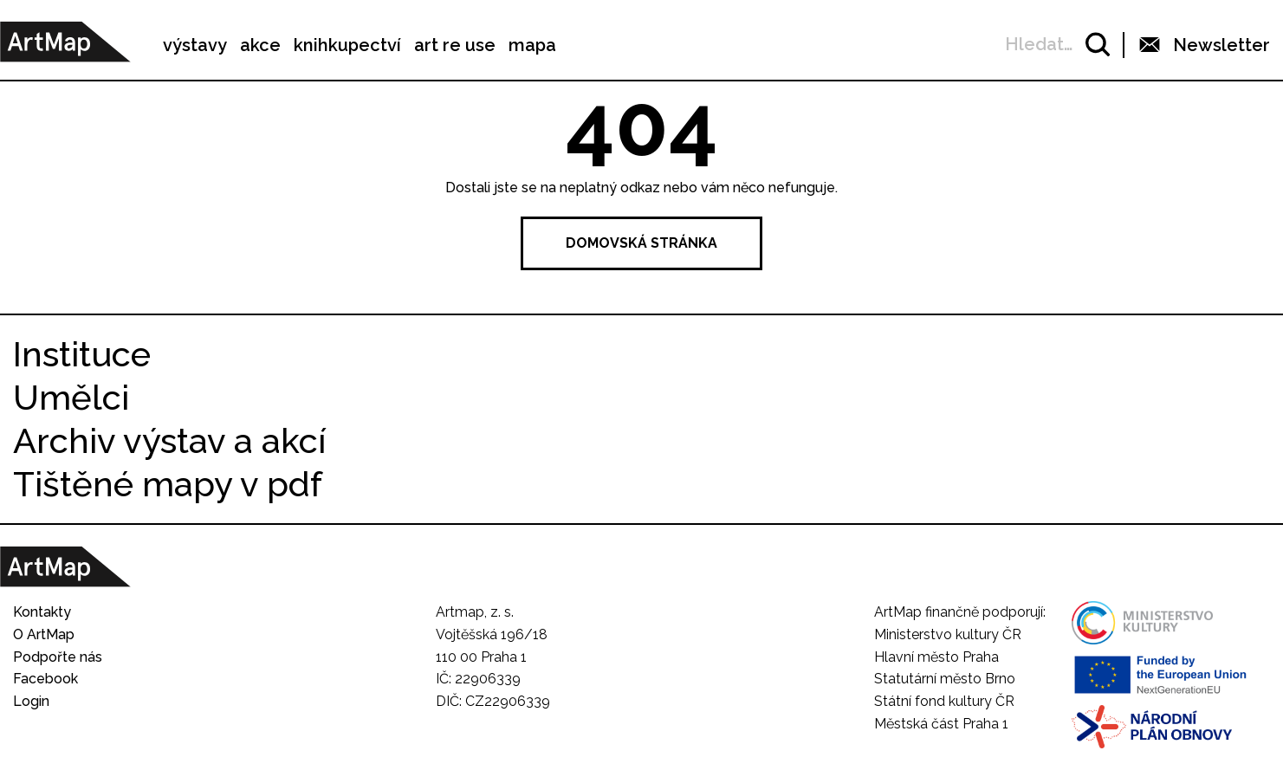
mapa (532, 45)
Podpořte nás (57, 657)
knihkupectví (347, 45)
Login (31, 701)
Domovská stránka (641, 243)
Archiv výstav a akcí (169, 440)
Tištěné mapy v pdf (167, 483)
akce (260, 45)
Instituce (82, 353)
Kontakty (42, 612)
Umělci (71, 397)
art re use (455, 45)
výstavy (195, 45)
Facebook (45, 678)
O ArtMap (44, 634)
